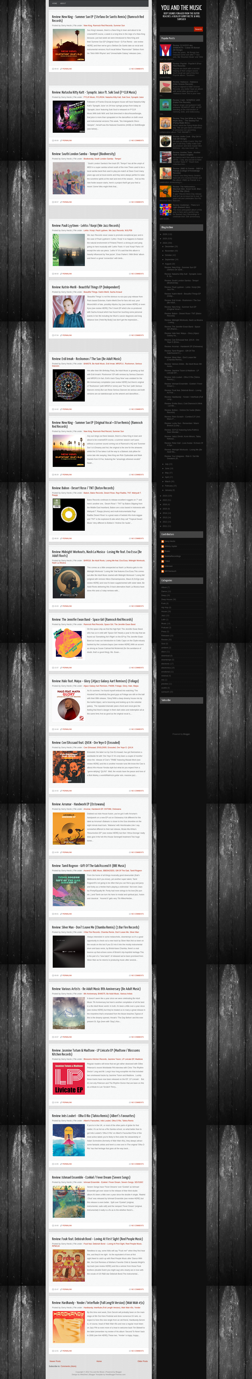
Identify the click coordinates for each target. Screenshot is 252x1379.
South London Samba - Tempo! (107, 159)
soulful (164, 688)
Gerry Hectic (170, 541)
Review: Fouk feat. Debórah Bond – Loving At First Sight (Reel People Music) (97, 1239)
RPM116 (56, 1246)
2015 (165, 509)
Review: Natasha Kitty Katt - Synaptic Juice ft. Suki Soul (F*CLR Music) (94, 92)
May (167, 473)
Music (163, 623)
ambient (164, 648)
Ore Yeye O (122, 747)
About (63, 3)
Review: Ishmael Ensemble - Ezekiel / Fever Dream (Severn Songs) (91, 1177)
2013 (165, 517)
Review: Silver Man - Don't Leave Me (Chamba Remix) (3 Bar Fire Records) (95, 927)
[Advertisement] (86, 80)
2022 (165, 500)
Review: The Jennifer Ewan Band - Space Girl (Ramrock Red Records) (92, 620)
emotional (165, 672)
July (167, 464)
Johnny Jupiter (171, 546)
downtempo (166, 660)
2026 (165, 234)
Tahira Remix (128, 1121)
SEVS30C (139, 1182)
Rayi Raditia (121, 493)
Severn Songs (127, 1182)
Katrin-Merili (104, 292)
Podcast (164, 627)
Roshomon (129, 364)
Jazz (163, 615)
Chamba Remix (107, 932)
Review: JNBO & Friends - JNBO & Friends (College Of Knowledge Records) (188, 170)
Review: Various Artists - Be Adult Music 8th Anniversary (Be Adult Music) (96, 989)
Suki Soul (126, 97)
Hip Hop (164, 607)
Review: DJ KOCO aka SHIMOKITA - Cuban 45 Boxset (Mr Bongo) (186, 47)
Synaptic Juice (137, 97)
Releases (165, 636)
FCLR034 (100, 97)
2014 (165, 513)
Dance (164, 591)
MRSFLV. (120, 364)
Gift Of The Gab (122, 871)
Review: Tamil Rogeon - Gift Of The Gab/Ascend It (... (180, 352)
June (167, 468)
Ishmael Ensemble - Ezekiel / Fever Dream (102, 1182)
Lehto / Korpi (89, 230)
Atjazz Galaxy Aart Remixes (95, 686)
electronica (166, 668)
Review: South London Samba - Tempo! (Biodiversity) (84, 154)
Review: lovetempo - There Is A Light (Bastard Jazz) (186, 206)
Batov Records (96, 493)
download (165, 656)
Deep (163, 595)
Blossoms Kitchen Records (95, 1059)
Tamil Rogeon (136, 871)
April (167, 477)
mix (162, 680)
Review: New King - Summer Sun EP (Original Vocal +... (180, 308)
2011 (165, 526)
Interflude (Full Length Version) (107, 1308)
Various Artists (126, 994)
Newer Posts (55, 1361)
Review (164, 640)
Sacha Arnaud (116, 292)
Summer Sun (119, 25)
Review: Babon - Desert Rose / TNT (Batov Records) (83, 488)
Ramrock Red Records (103, 25)
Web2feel (84, 1374)
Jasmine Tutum (114, 1059)
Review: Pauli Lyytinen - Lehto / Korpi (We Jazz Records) (86, 226)
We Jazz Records (116, 230)
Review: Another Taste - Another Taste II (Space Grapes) (186, 153)
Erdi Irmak (110, 364)
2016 (165, 504)
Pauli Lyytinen (102, 230)
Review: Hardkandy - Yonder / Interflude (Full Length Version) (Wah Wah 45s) (98, 1303)
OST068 (107, 809)
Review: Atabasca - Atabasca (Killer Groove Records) (185, 83)
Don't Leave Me (122, 932)
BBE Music (97, 871)
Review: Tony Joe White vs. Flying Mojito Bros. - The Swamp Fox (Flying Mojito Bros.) (187, 120)
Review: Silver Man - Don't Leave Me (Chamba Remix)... (180, 358)
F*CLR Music (89, 97)
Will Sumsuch (170, 571)
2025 (165, 239)
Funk (163, 603)
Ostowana (116, 809)
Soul (163, 644)
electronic (165, 664)
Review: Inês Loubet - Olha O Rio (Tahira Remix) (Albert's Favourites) (93, 1116)
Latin (163, 619)
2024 (165, 243)
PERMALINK (67, 69)
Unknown (169, 566)
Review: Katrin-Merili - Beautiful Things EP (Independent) (86, 287)
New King (88, 25)
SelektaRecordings (173, 556)
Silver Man (134, 932)
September (170, 259)
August (168, 264)
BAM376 (87, 364)
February (169, 486)
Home (54, 3)
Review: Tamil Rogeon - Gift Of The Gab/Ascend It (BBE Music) (89, 866)
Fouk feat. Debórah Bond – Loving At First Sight (104, 1244)
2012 (165, 522)
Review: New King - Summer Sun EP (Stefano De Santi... (180, 268)
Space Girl (108, 624)
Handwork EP (97, 809)
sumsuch (165, 692)
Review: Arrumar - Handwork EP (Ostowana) (78, 804)
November (170, 251)
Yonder (137, 1308)
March (168, 481)
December (170, 246)
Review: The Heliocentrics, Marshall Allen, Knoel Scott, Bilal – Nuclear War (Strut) (187, 189)
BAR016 (87, 560)
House (164, 611)
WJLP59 (128, 230)
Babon (86, 493)
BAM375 (101, 994)
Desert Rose (109, 493)
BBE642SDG (108, 871)
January (168, 490)
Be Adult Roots (98, 560)
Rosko (167, 551)
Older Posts (143, 1361)
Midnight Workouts (137, 560)
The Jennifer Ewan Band (124, 624)
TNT (129, 493)
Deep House (166, 599)
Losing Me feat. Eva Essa (117, 560)
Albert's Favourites (91, 1121)
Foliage (118, 686)
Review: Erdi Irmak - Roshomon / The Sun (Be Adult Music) (86, 359)
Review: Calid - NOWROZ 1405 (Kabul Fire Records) (186, 101)
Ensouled (112, 747)
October (168, 255)
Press (163, 632)
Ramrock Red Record (102, 431)
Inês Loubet (106, 1121)
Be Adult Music (98, 364)
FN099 (111, 686)
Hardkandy (88, 1308)
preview (164, 684)
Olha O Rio (116, 1121)
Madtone (139, 1059)
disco (163, 652)
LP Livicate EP (128, 1059)
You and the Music (181, 8)
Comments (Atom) (68, 1366)
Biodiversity (88, 159)
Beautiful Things (91, 292)
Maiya (135, 686)
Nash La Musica (59, 563)
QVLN (130, 747)
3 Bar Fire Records (92, 932)
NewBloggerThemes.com (116, 1374)
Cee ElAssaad (90, 747)
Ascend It (88, 871)
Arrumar (87, 809)
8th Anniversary (90, 994)
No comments (137, 69)
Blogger (186, 734)
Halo (130, 686)
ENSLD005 (102, 747)
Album (164, 587)
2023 (165, 496)
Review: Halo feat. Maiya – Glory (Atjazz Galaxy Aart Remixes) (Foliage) (95, 681)
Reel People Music (134, 1244)
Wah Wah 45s (127, 1308)
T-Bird (167, 561)
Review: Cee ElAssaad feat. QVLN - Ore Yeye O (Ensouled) (86, 743)
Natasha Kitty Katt (113, 97)
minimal (164, 676)
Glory (125, 686)
